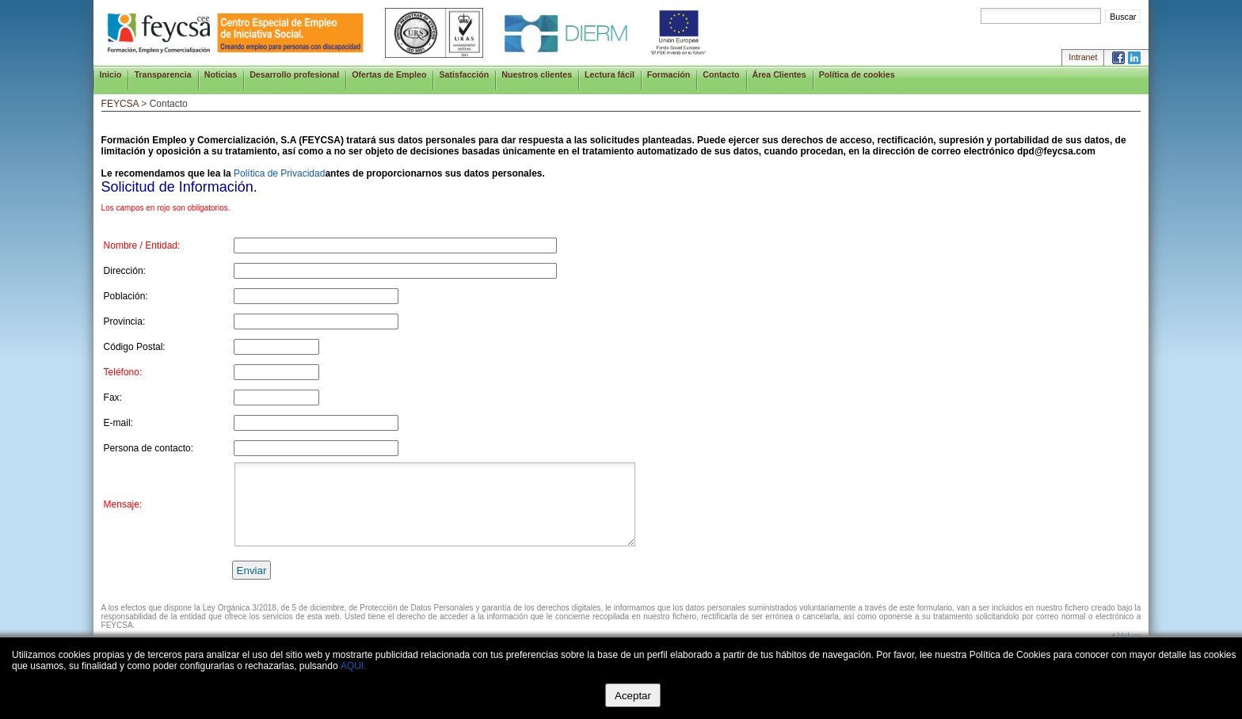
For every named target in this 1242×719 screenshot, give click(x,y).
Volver (1129, 636)
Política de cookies (857, 74)
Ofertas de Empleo (389, 74)
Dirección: (125, 270)
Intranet (1083, 57)
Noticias (220, 74)
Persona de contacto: (148, 448)
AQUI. (354, 665)
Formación (668, 74)
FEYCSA (120, 103)
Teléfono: (123, 372)
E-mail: (118, 422)
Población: (126, 296)
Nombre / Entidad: (142, 245)
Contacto (721, 74)
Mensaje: (123, 504)
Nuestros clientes (536, 74)
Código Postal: (135, 346)
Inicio (111, 74)
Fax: (113, 397)
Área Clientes (779, 74)
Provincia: (125, 321)
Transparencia (162, 74)
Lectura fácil (609, 74)
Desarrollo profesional (294, 74)
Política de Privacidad (279, 173)
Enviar (252, 570)
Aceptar (633, 696)
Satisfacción (464, 74)
